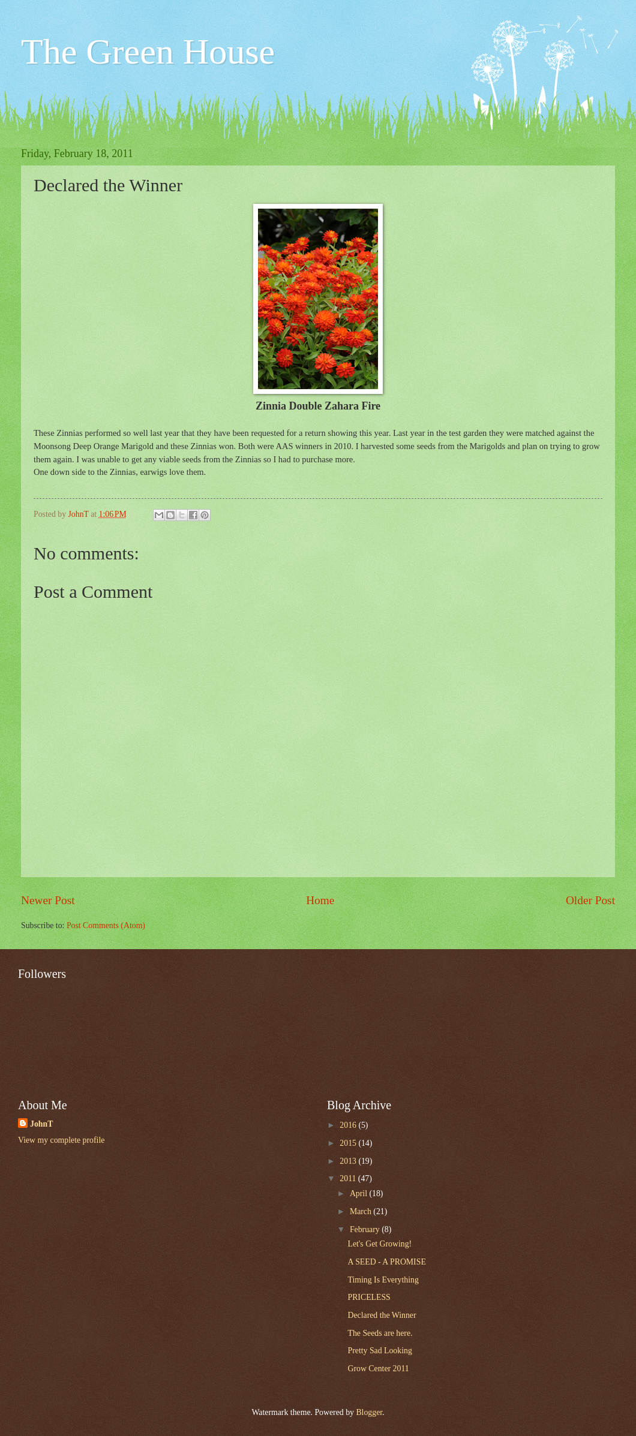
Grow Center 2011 (378, 1368)
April (360, 1193)
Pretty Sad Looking (379, 1350)
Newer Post (48, 900)
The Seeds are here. (379, 1333)
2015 (349, 1143)
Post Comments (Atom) (106, 925)
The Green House (148, 51)
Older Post (590, 900)
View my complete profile (61, 1140)
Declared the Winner (381, 1315)
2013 (349, 1161)
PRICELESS (368, 1297)
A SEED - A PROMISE (386, 1261)
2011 (349, 1178)
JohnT (41, 1123)
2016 (349, 1125)
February (366, 1229)
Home (320, 900)
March (361, 1211)
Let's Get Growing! (379, 1243)
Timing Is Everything (382, 1279)
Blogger (369, 1412)
